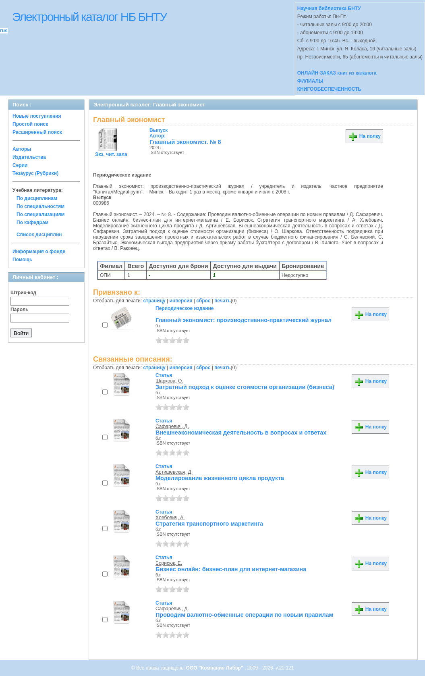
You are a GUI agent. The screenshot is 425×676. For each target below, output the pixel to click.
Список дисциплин (39, 234)
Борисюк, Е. (168, 563)
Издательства (29, 157)
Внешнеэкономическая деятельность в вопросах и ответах (240, 432)
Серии (19, 165)
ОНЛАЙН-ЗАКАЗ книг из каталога (337, 73)
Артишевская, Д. (174, 472)
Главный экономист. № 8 (185, 142)
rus (4, 30)
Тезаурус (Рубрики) (35, 173)
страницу (154, 301)
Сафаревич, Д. (172, 426)
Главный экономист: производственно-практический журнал (243, 320)
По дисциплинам (37, 198)
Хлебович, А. (170, 517)
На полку (364, 136)
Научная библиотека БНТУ (329, 8)
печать (222, 301)
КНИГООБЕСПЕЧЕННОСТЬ (329, 89)
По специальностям (40, 206)
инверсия (181, 301)
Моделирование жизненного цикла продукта (219, 478)
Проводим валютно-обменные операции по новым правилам (244, 615)
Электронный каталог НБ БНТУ (89, 16)
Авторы (21, 149)
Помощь (22, 259)
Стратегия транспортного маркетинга (209, 523)
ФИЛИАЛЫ (310, 81)
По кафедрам (32, 222)
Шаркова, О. (169, 381)
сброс (203, 301)
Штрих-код (23, 292)
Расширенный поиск (37, 132)
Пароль (19, 309)
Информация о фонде (38, 251)
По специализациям (40, 214)
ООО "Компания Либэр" (215, 668)
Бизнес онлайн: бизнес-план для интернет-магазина (230, 569)
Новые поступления (36, 116)
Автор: (158, 133)
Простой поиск (30, 124)
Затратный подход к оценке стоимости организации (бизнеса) (244, 387)
